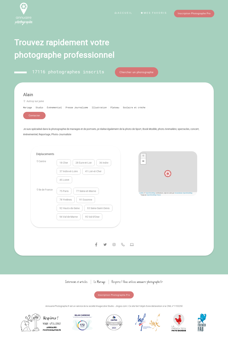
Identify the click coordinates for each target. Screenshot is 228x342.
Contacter (34, 115)
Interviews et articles (76, 282)
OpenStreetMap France (154, 195)
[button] (167, 173)
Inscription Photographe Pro (194, 13)
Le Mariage (99, 282)
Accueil (123, 12)
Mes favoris (154, 12)
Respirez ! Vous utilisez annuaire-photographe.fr (137, 282)
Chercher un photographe (137, 72)
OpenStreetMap (150, 193)
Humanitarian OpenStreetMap (183, 193)
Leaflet (141, 193)
